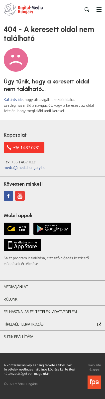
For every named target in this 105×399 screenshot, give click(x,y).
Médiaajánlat (16, 287)
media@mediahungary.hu (24, 167)
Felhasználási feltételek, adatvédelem (40, 312)
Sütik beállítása (18, 337)
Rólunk (10, 299)
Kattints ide (13, 99)
